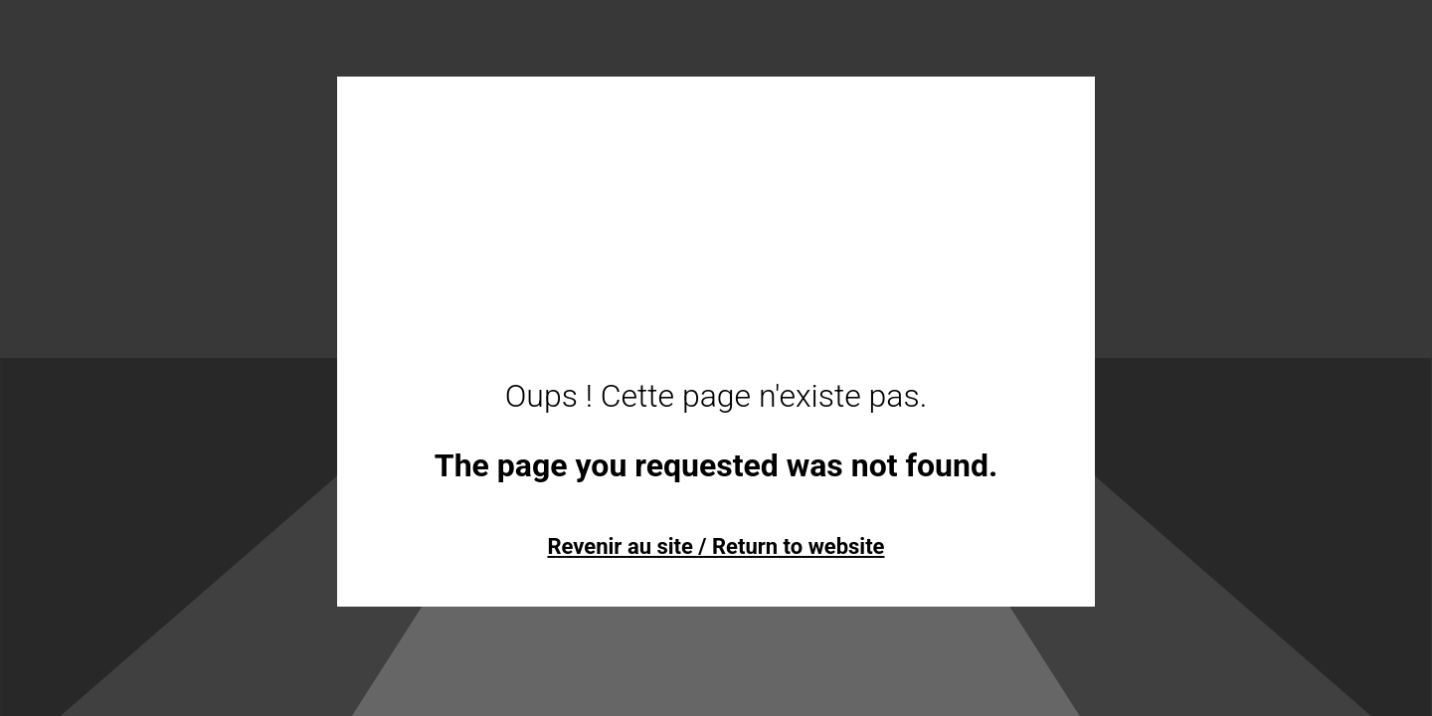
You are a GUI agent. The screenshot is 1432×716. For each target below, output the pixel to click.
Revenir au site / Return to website (715, 546)
